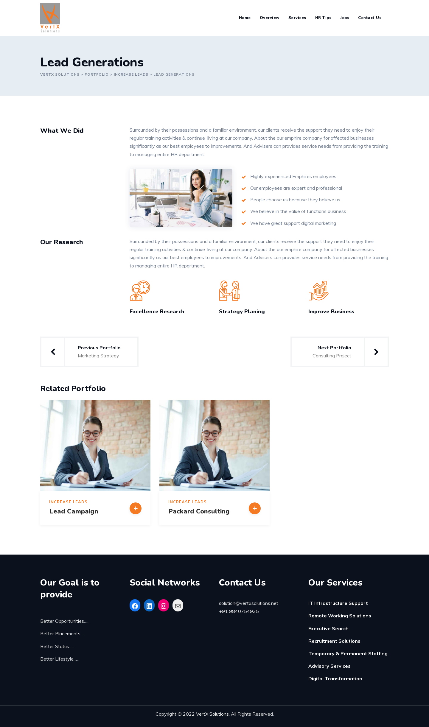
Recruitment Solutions (334, 641)
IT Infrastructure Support (338, 603)
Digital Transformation (335, 678)
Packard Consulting (199, 511)
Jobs (344, 18)
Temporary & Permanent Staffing (348, 653)
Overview (269, 18)
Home (245, 18)
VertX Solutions (212, 714)
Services (297, 18)
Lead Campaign (73, 511)
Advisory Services (329, 666)
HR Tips (323, 18)
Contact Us (369, 18)
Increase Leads (68, 502)
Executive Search (328, 628)
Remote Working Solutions (339, 616)
